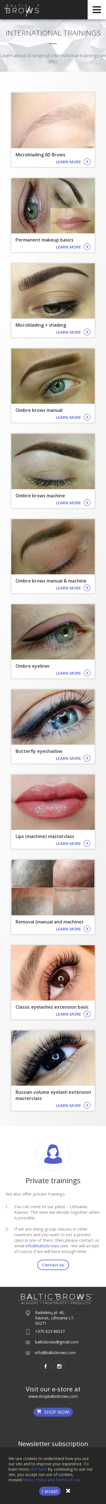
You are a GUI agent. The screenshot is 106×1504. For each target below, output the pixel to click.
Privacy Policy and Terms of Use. (51, 1479)
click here (38, 1469)
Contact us (53, 1265)
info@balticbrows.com (46, 1245)
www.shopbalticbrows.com (53, 1396)
